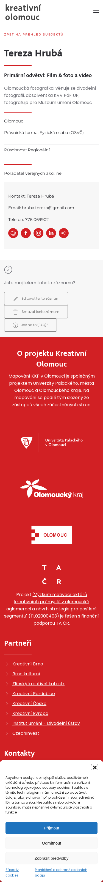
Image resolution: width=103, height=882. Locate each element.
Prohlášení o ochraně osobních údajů (61, 872)
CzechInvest (25, 733)
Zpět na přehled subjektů (34, 34)
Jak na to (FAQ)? (30, 325)
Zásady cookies (12, 872)
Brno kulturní (26, 674)
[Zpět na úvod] (23, 12)
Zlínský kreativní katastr (38, 684)
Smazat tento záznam (36, 312)
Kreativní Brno (27, 664)
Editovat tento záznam (36, 299)
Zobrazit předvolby (51, 858)
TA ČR (62, 623)
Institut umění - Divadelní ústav (46, 723)
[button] (95, 767)
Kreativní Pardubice (33, 693)
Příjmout (51, 828)
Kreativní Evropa (30, 713)
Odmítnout (51, 843)
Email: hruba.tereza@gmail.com (41, 207)
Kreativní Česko (29, 703)
